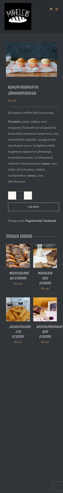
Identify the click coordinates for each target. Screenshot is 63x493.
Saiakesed (49, 221)
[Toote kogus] (20, 196)
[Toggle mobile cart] (50, 9)
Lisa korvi (33, 206)
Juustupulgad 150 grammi (20, 331)
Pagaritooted (33, 221)
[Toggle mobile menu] (57, 9)
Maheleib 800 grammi (45, 278)
